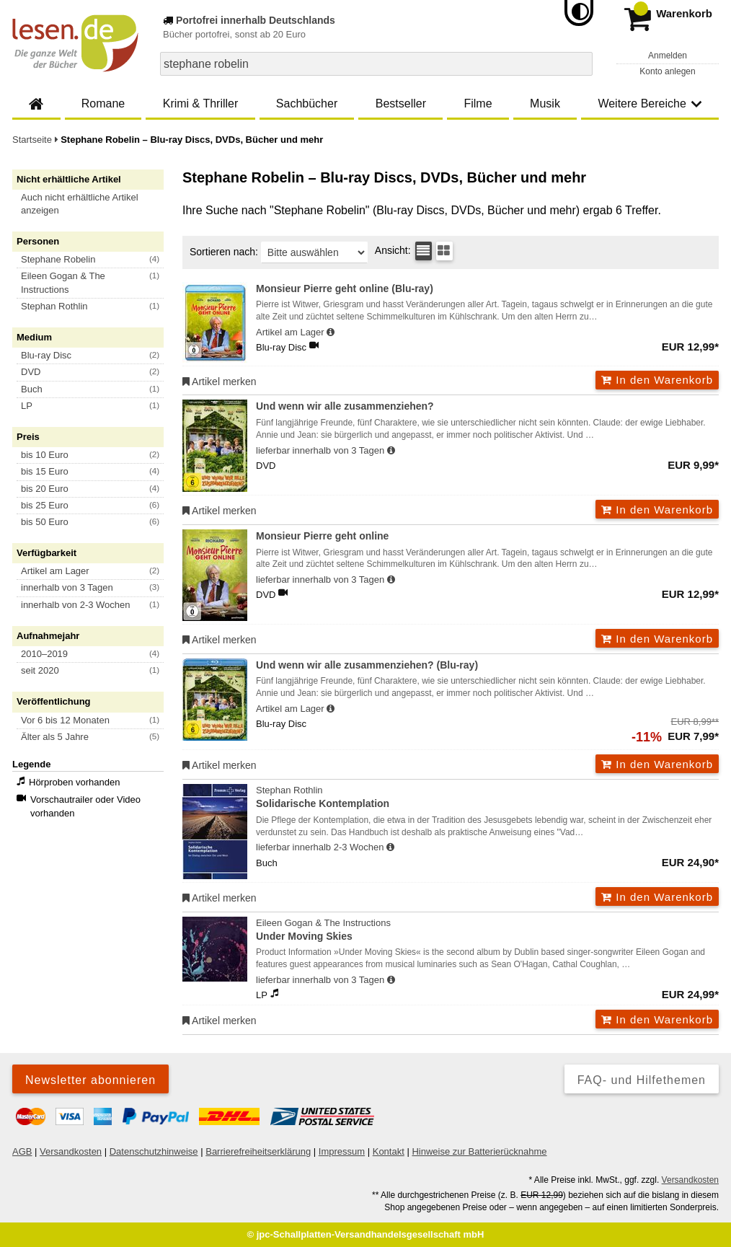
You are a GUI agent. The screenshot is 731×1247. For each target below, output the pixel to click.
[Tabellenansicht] (423, 251)
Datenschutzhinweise (154, 1151)
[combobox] (376, 64)
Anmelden (667, 55)
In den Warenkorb (657, 380)
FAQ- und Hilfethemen (641, 1080)
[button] (94, 204)
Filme (478, 103)
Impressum (342, 1151)
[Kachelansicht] (444, 251)
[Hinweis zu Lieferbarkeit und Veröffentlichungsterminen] (331, 332)
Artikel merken (219, 381)
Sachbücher (306, 103)
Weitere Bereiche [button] (649, 103)
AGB (22, 1151)
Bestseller (401, 103)
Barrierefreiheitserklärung (258, 1151)
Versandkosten (71, 1151)
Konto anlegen (667, 71)
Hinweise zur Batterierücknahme (479, 1151)
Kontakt (388, 1151)
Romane (103, 103)
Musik (545, 103)
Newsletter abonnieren (90, 1080)
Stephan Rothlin (487, 798)
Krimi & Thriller (201, 103)
